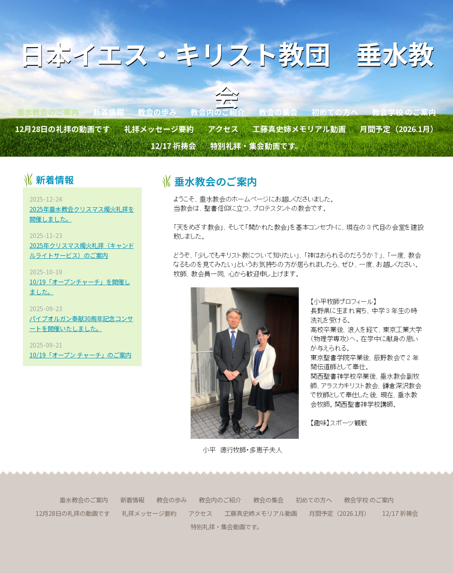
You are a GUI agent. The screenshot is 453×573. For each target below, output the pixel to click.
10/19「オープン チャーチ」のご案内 (80, 354)
